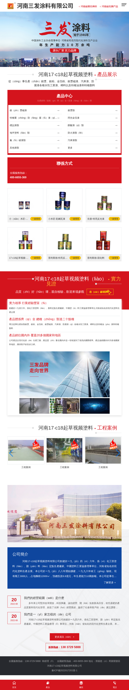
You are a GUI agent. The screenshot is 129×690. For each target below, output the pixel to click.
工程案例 (26, 467)
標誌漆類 (35, 125)
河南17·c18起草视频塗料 (77, 74)
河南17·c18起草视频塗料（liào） (78, 281)
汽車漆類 (93, 140)
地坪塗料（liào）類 (35, 132)
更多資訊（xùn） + (64, 637)
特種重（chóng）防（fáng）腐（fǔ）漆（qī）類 (35, 117)
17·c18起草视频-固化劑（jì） (19, 258)
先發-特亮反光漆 (95, 218)
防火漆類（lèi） (93, 132)
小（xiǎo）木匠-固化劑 (19, 218)
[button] (60, 62)
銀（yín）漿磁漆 (35, 110)
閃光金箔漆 (93, 117)
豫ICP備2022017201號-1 (64, 670)
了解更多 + (110, 582)
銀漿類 (93, 110)
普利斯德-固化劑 (95, 258)
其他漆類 (35, 147)
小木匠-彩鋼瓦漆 (56, 218)
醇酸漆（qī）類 (93, 125)
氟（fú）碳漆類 (35, 140)
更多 (93, 147)
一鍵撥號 (36, 219)
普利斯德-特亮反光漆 (58, 258)
